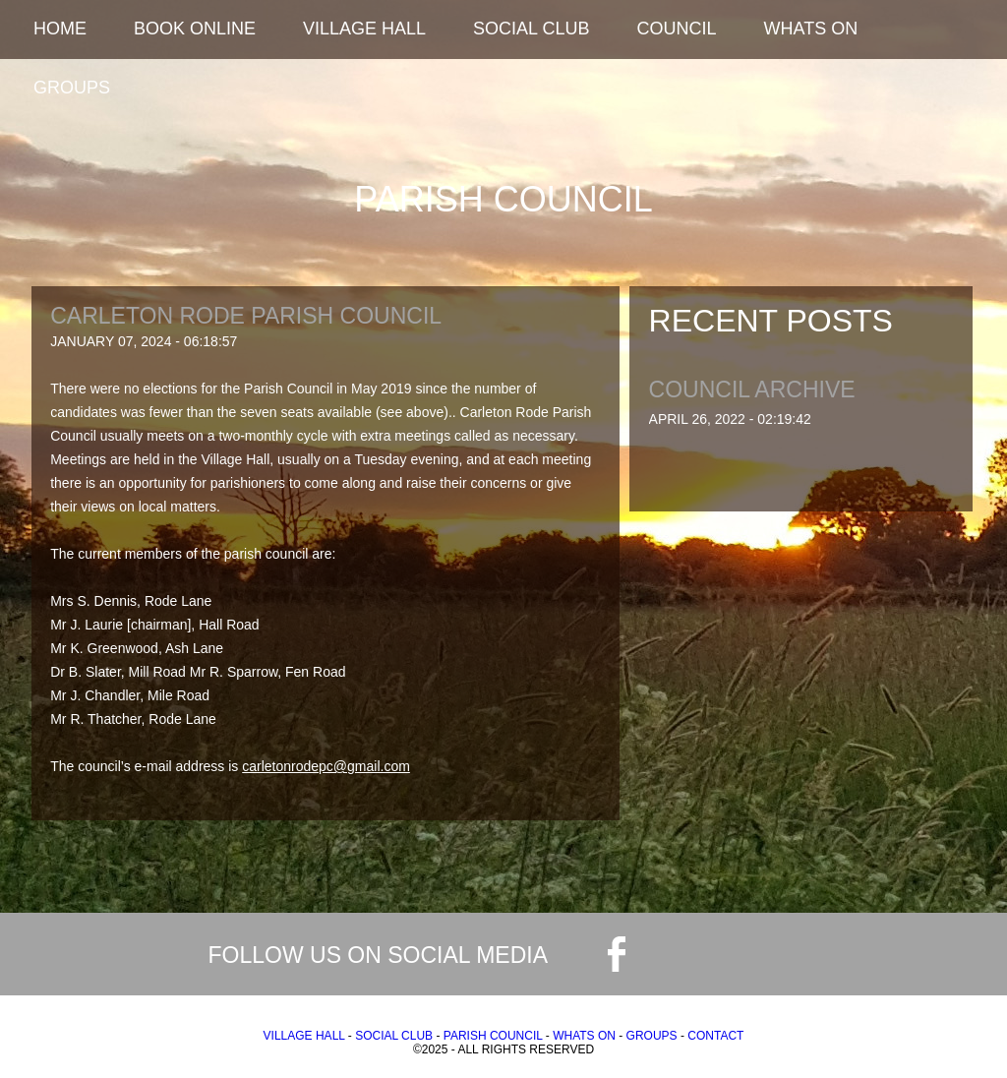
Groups (71, 87)
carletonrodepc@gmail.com (326, 766)
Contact (715, 1036)
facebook (616, 954)
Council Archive (752, 390)
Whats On (811, 28)
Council (676, 28)
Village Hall (364, 28)
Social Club (531, 28)
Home (60, 28)
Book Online (195, 28)
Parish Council (493, 1036)
